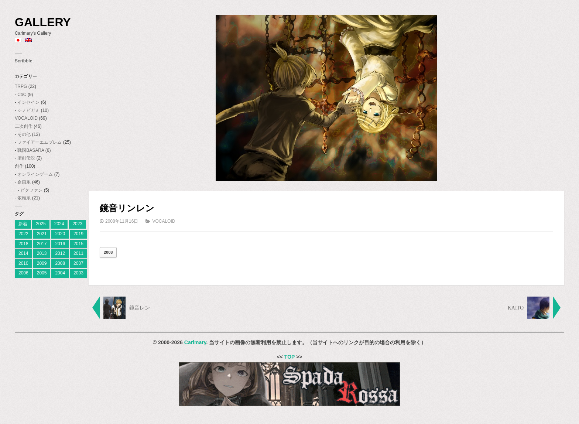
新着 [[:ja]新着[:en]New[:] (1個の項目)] (22, 223)
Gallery (43, 22)
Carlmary (195, 342)
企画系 (24, 182)
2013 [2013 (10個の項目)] (42, 253)
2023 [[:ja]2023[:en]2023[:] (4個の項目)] (77, 223)
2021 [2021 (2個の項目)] (42, 233)
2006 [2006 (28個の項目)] (23, 273)
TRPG (21, 86)
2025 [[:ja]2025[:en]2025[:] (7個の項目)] (41, 223)
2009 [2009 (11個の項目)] (42, 263)
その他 (24, 134)
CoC (21, 94)
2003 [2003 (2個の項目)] (78, 273)
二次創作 (23, 126)
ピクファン (31, 190)
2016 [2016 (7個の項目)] (60, 243)
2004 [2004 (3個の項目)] (60, 273)
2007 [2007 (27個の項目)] (78, 263)
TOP (289, 357)
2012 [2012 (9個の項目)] (60, 253)
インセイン (28, 102)
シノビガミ (28, 110)
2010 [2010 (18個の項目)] (23, 263)
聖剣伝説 (26, 158)
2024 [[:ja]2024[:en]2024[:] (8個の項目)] (59, 223)
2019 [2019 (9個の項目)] (78, 233)
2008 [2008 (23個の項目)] (60, 263)
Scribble (23, 61)
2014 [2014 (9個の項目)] (23, 253)
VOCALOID (26, 118)
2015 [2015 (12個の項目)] (78, 243)
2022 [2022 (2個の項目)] (23, 233)
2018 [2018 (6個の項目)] (23, 243)
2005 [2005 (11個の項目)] (42, 273)
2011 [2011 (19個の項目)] (78, 253)
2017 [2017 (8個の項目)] (42, 243)
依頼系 (24, 198)
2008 (108, 252)
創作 (19, 166)
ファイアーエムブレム (39, 142)
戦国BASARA (30, 150)
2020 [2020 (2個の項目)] (60, 233)
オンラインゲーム (35, 174)
